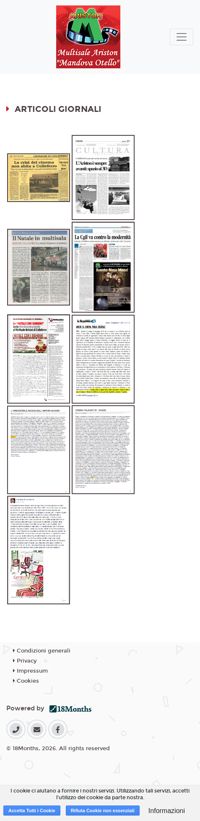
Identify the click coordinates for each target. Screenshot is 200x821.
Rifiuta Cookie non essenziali (103, 810)
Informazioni (166, 810)
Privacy (24, 661)
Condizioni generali (41, 650)
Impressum (30, 671)
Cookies (26, 681)
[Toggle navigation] (181, 36)
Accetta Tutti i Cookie (31, 810)
